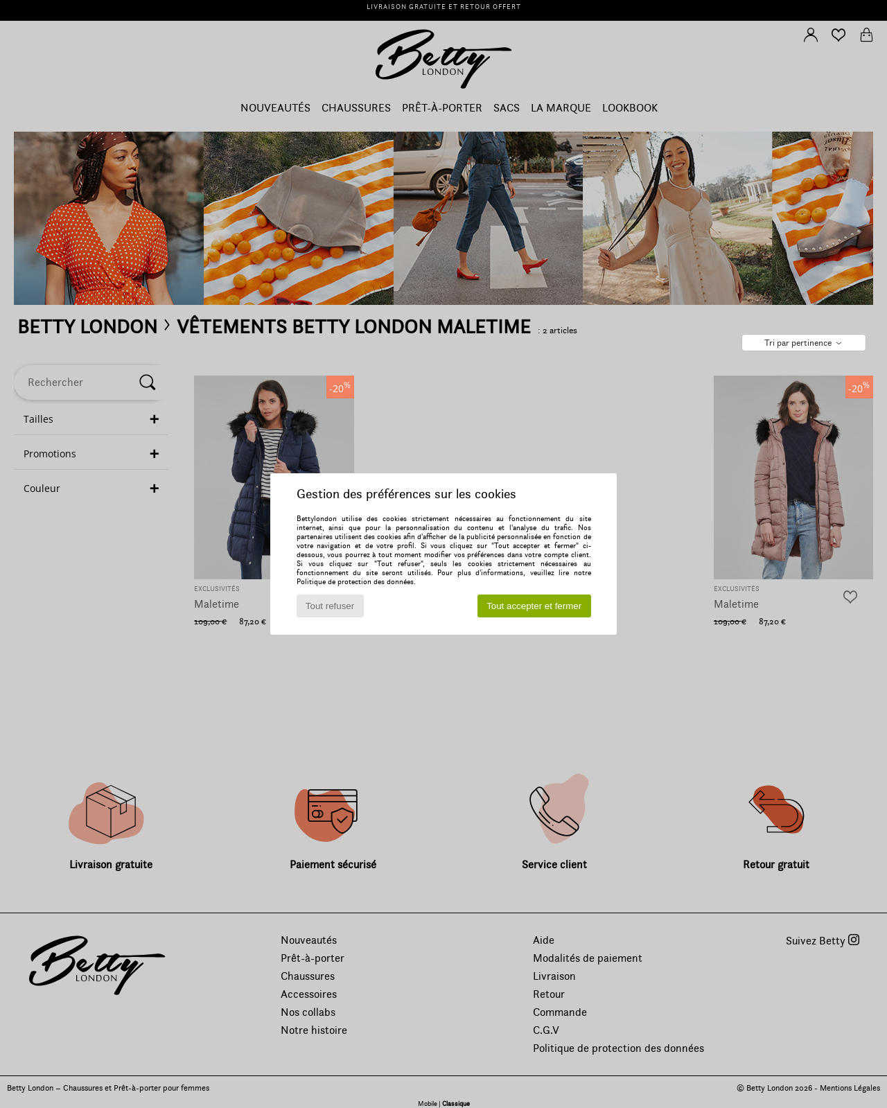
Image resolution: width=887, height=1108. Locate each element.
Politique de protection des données (355, 581)
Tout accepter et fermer (533, 606)
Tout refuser (330, 606)
